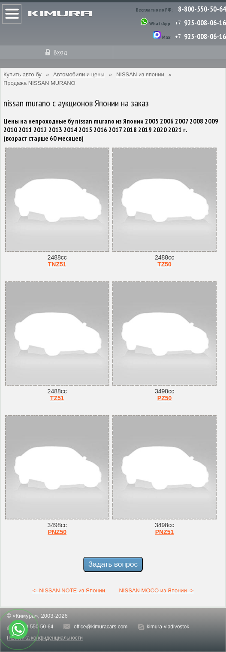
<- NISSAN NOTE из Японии (69, 590)
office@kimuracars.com (100, 627)
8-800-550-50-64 (202, 9)
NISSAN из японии (140, 74)
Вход (60, 52)
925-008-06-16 (205, 22)
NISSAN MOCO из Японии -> (156, 590)
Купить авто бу (22, 74)
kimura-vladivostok (168, 627)
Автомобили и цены (79, 74)
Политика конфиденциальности (45, 638)
